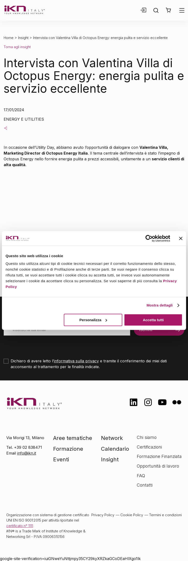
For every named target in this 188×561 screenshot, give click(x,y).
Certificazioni (149, 447)
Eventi (61, 459)
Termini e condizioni (165, 515)
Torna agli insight (17, 47)
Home (9, 37)
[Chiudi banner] (180, 238)
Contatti (144, 485)
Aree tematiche (72, 438)
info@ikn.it (26, 453)
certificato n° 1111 (19, 525)
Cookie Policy (131, 515)
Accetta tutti (153, 320)
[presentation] (40, 345)
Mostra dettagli (159, 305)
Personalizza (93, 320)
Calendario (115, 449)
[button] (168, 10)
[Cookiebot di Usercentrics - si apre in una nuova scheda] (149, 238)
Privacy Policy (102, 515)
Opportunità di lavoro (158, 466)
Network (112, 438)
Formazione (68, 449)
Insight (23, 37)
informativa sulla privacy (76, 361)
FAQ (141, 475)
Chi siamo (147, 437)
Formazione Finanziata (159, 456)
